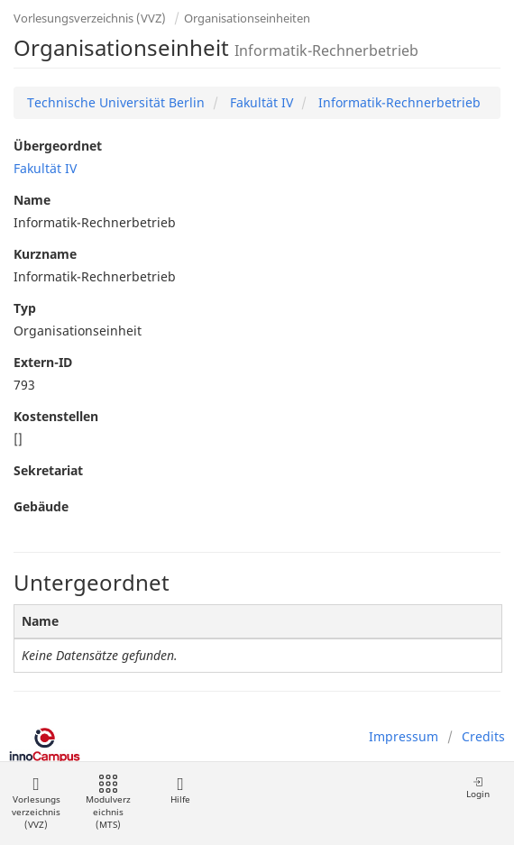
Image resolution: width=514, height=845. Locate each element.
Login (478, 788)
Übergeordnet (58, 145)
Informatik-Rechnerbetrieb (398, 102)
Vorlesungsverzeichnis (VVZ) (90, 18)
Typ (25, 308)
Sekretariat (48, 470)
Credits (483, 736)
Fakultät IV (259, 102)
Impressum (403, 736)
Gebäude (41, 506)
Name (32, 199)
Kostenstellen (56, 416)
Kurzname (45, 253)
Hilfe (180, 790)
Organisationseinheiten (247, 18)
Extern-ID (43, 362)
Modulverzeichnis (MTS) (108, 803)
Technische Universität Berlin (116, 102)
